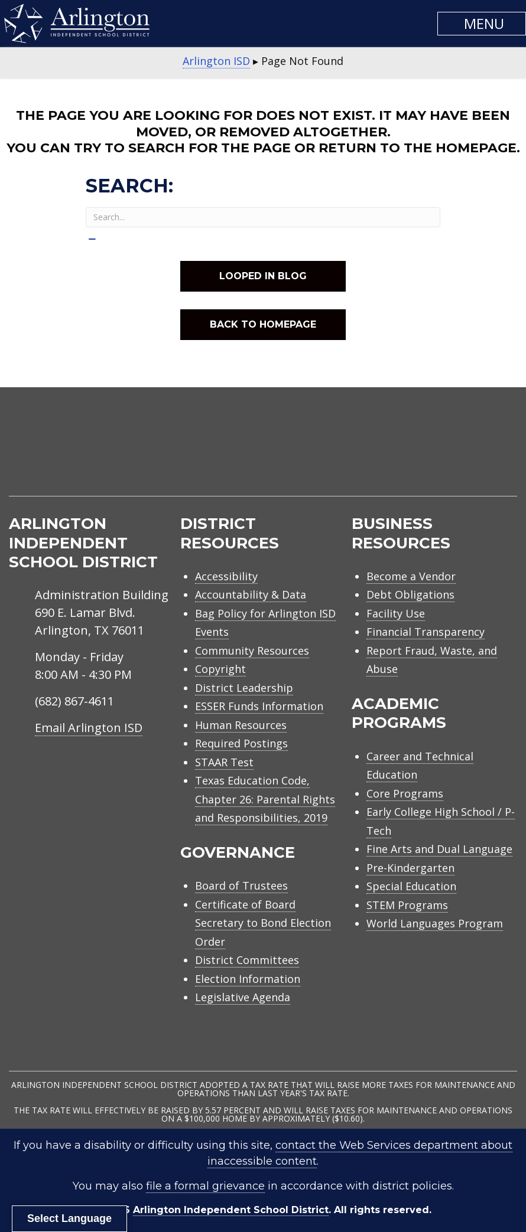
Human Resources (241, 725)
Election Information (247, 979)
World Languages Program (434, 923)
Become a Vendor (411, 576)
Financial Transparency (425, 632)
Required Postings (241, 743)
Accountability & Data (250, 594)
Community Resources (252, 650)
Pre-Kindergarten (410, 868)
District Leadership (244, 688)
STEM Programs (407, 905)
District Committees (247, 960)
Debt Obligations (410, 594)
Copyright (220, 669)
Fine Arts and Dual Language (439, 849)
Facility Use (395, 613)
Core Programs (404, 793)
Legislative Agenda (242, 997)
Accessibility (226, 576)
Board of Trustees (241, 885)
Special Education (411, 886)
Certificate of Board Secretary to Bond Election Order (263, 923)
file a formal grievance (205, 1185)
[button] (481, 23)
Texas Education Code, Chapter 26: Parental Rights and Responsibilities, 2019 (265, 799)
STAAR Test (224, 762)
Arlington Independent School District (231, 1209)
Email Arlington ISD (88, 728)
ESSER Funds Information (259, 706)
